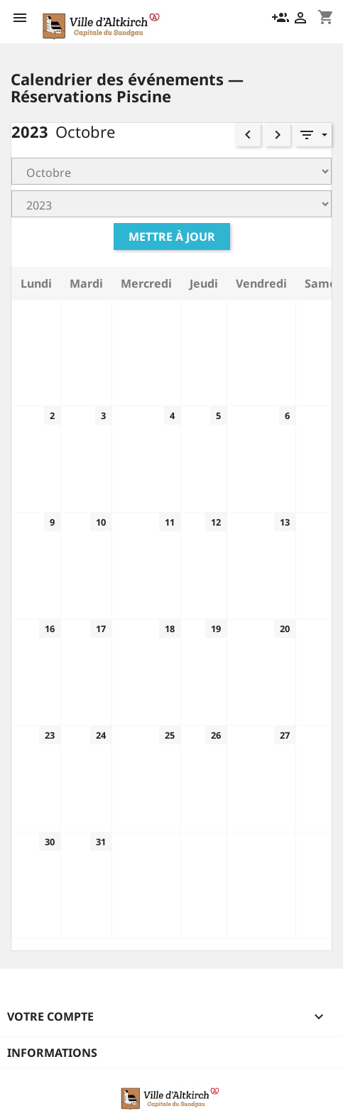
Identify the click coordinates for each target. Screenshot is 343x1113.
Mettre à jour (172, 236)
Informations (52, 1052)
